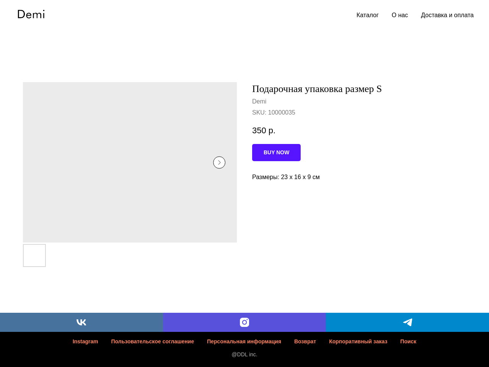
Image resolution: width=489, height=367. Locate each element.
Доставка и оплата (447, 15)
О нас (400, 15)
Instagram (85, 341)
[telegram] (407, 322)
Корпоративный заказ (358, 341)
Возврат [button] (305, 341)
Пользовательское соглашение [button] (152, 341)
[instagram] (244, 322)
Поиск (408, 341)
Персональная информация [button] (244, 341)
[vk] (81, 322)
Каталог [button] (367, 15)
